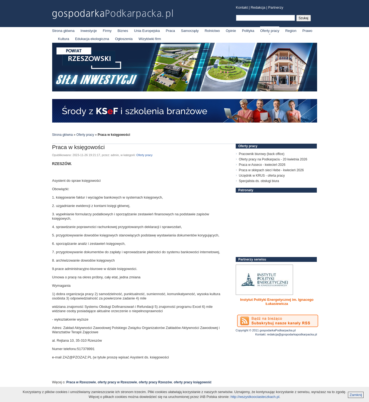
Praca (170, 31)
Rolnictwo (212, 31)
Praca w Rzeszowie (81, 382)
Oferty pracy (269, 31)
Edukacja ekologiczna (92, 39)
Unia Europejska (147, 31)
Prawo (307, 31)
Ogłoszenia (123, 39)
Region (290, 31)
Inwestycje (89, 31)
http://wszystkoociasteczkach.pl (255, 397)
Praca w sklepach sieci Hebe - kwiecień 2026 (271, 170)
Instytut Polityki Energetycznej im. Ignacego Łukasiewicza (277, 302)
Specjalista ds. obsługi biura (259, 181)
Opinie (231, 31)
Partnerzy (275, 7)
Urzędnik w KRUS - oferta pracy (262, 175)
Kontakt (242, 7)
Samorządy (190, 31)
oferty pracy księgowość (193, 382)
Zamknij (356, 395)
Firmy (107, 31)
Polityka (248, 31)
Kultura (63, 39)
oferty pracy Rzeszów (155, 382)
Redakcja (258, 7)
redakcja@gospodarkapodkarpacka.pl (292, 334)
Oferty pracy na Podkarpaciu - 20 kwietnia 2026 (273, 159)
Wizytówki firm (150, 39)
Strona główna (63, 31)
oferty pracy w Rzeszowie (117, 382)
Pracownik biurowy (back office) (262, 154)
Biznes (123, 31)
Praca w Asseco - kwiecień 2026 (262, 165)
